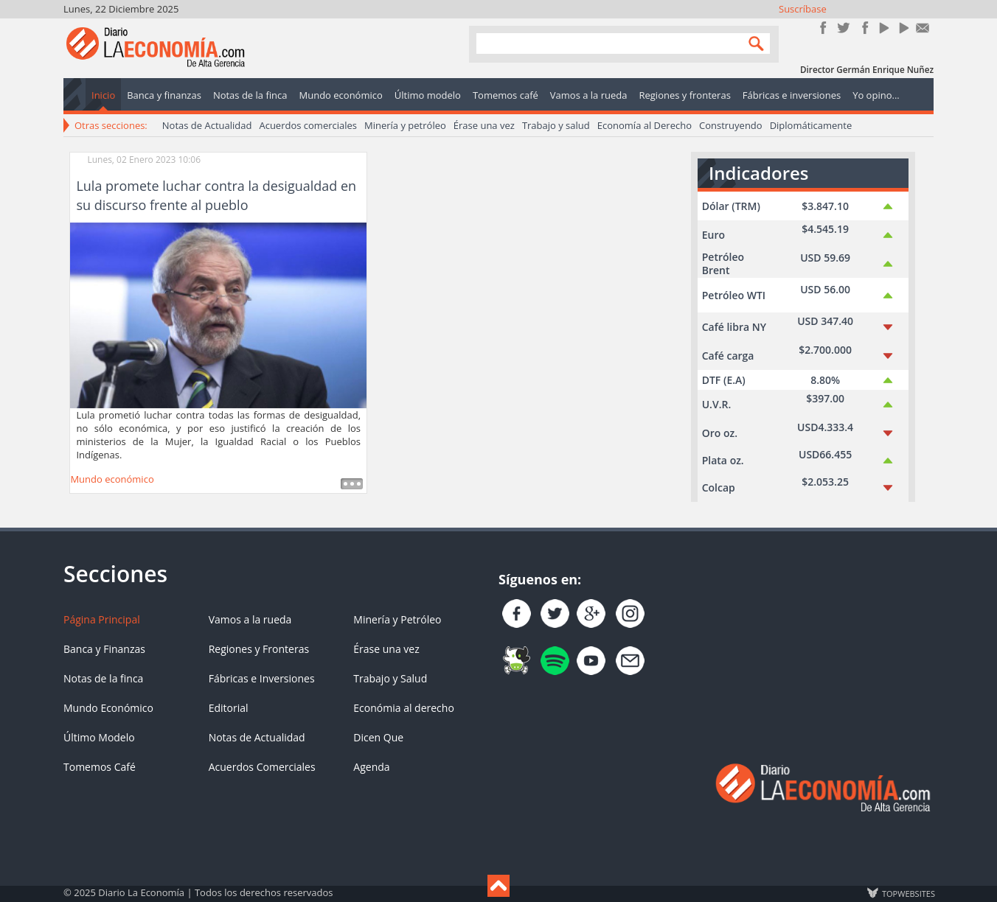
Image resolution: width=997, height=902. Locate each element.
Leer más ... (352, 483)
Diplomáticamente (811, 125)
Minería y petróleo (405, 125)
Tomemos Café (99, 767)
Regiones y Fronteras (259, 649)
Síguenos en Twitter (843, 27)
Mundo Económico (108, 708)
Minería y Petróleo (397, 619)
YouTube (883, 27)
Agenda (371, 767)
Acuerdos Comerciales (262, 767)
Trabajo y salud (556, 125)
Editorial (229, 708)
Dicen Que (378, 737)
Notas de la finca (103, 678)
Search (753, 43)
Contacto (923, 27)
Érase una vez (484, 125)
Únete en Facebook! (823, 27)
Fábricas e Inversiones (262, 678)
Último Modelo (99, 737)
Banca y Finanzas (104, 649)
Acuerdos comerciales (308, 125)
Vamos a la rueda (250, 619)
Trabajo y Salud (390, 678)
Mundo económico (111, 479)
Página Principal (101, 619)
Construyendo (730, 125)
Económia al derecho (403, 708)
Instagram (863, 27)
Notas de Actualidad (207, 125)
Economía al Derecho (644, 125)
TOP (908, 893)
